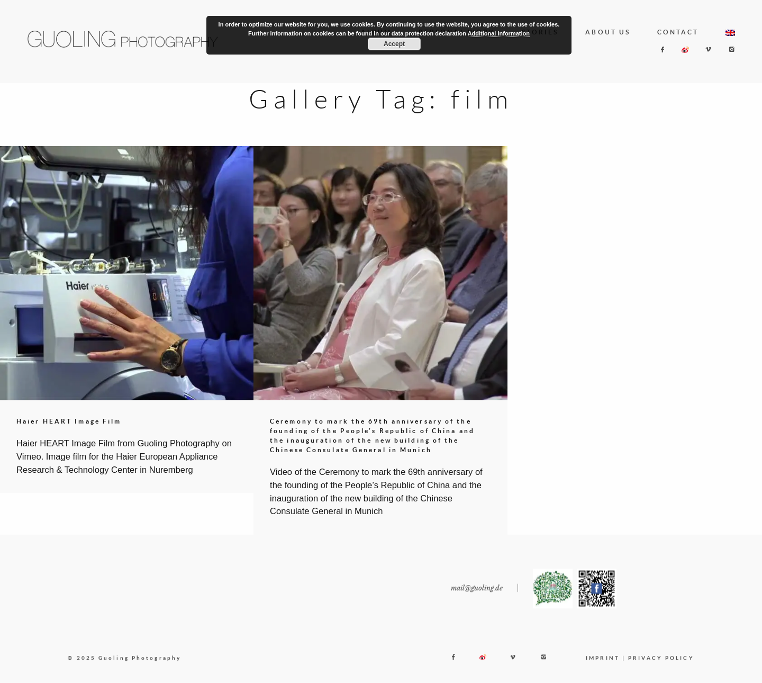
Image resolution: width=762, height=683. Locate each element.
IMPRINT (603, 664)
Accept (394, 44)
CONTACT (678, 32)
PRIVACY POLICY (661, 664)
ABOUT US (607, 32)
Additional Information (499, 33)
